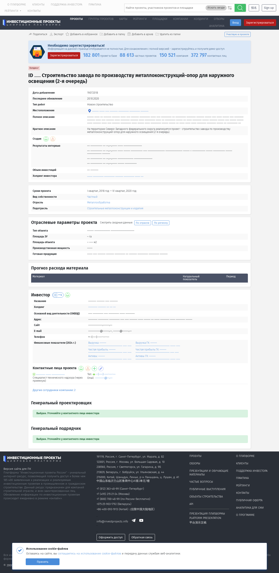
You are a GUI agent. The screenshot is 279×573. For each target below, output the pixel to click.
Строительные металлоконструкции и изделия (115, 208)
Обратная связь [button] (142, 537)
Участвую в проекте (237, 34)
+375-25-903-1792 (107, 504)
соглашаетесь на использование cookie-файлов (90, 553)
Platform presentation (205, 518)
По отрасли (142, 222)
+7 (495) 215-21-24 (107, 494)
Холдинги (201, 19)
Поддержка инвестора (66, 4)
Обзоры (194, 463)
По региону (161, 222)
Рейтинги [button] (12, 10)
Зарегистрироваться (260, 22)
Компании (180, 19)
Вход (235, 22)
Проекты (76, 19)
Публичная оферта (249, 500)
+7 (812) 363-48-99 (108, 488)
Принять (42, 561)
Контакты (34, 10)
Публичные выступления (207, 489)
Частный (92, 196)
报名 (254, 7)
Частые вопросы (201, 481)
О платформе (16, 4)
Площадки (159, 19)
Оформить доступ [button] (111, 537)
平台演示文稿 (197, 522)
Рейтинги (243, 485)
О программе (245, 514)
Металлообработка (98, 202)
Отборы (219, 19)
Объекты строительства (206, 496)
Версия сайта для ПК (17, 468)
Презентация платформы (207, 513)
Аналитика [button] (216, 25)
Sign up (269, 7)
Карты (123, 19)
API (191, 504)
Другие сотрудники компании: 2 (54, 390)
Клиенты (38, 4)
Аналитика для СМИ (250, 507)
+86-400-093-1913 (107, 509)
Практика (94, 4)
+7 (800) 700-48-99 (108, 499)
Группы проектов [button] (101, 19)
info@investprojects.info (112, 521)
